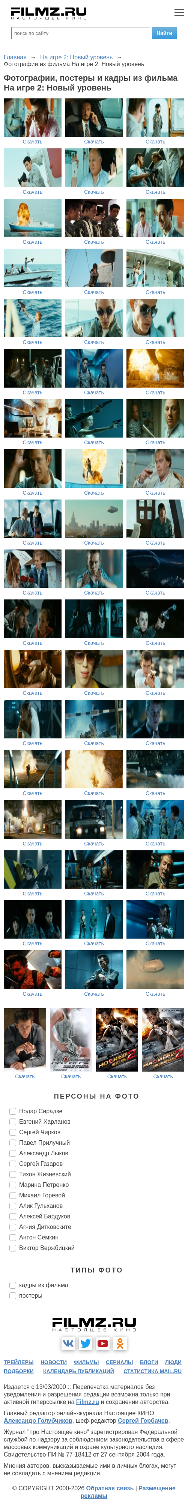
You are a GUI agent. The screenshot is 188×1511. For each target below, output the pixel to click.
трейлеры (19, 1362)
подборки (19, 1371)
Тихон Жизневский (45, 1174)
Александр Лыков (43, 1153)
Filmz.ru (87, 1402)
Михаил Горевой (42, 1195)
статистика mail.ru (152, 1371)
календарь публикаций (78, 1371)
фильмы (86, 1362)
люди (173, 1362)
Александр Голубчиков (38, 1420)
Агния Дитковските (45, 1227)
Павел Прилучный (44, 1143)
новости (54, 1362)
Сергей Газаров (41, 1164)
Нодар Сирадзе (40, 1111)
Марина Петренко (44, 1185)
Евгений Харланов (45, 1122)
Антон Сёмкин (39, 1237)
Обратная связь (110, 1488)
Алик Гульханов (41, 1206)
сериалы (119, 1362)
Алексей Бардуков (44, 1216)
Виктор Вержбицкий (47, 1248)
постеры (30, 1295)
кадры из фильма (43, 1285)
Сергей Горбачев (143, 1420)
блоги (149, 1362)
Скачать (33, 142)
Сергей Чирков (39, 1132)
